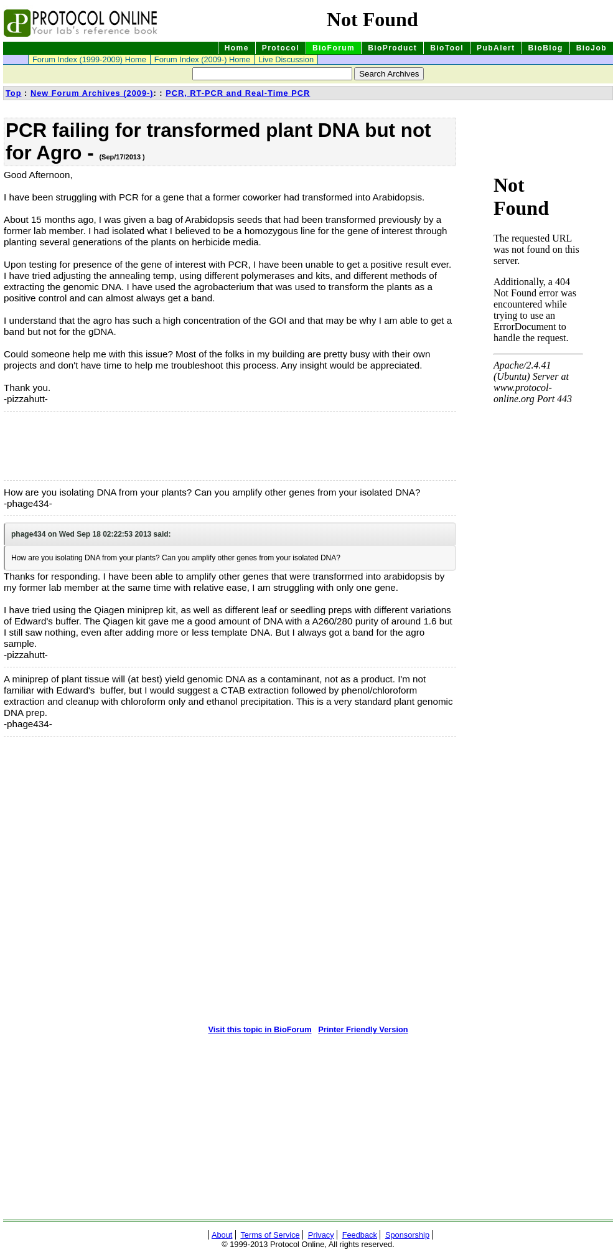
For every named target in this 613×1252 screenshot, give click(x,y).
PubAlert (496, 48)
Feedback (359, 1235)
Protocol (280, 48)
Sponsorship (407, 1235)
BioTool (447, 48)
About (222, 1235)
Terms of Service (269, 1235)
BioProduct (392, 48)
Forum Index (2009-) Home (202, 59)
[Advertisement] (66, 446)
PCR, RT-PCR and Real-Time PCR (238, 93)
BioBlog (545, 48)
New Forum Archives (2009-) (92, 93)
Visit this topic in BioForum (259, 1029)
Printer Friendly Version (363, 1029)
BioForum (333, 48)
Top (14, 93)
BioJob (591, 48)
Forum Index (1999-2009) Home (89, 59)
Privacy (321, 1235)
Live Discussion (286, 59)
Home (237, 48)
